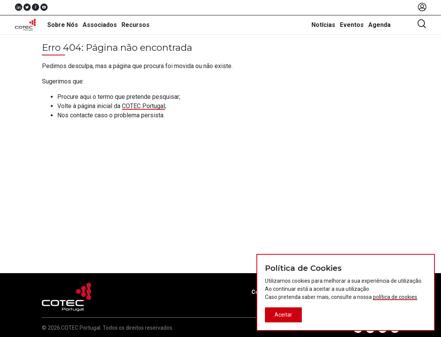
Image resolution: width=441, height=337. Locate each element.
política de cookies (395, 297)
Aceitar (283, 315)
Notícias (323, 24)
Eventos (352, 24)
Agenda (379, 24)
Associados (100, 24)
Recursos (135, 24)
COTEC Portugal (143, 106)
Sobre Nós (62, 24)
